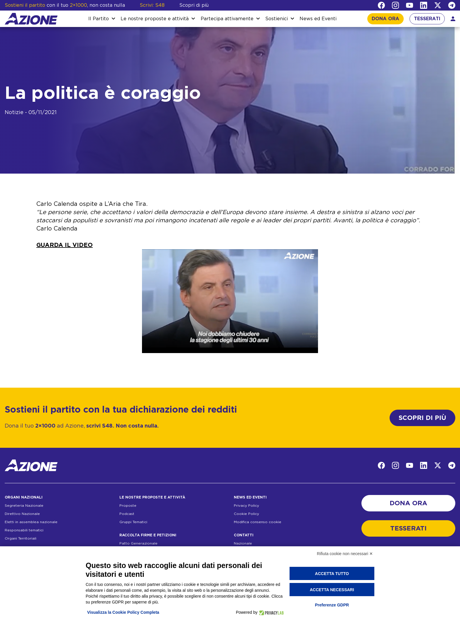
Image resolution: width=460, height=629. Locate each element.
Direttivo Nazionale (22, 514)
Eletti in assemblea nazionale (31, 522)
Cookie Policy (246, 514)
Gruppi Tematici (133, 522)
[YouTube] (409, 5)
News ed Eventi (318, 18)
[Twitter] (437, 5)
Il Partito (98, 18)
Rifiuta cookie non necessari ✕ (345, 553)
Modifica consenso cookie (257, 522)
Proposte (127, 505)
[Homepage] (31, 19)
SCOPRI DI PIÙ (422, 418)
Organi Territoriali (20, 538)
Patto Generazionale (138, 543)
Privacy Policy (246, 505)
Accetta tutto (332, 573)
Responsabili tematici (24, 530)
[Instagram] (395, 5)
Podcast (126, 514)
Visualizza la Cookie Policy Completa (123, 612)
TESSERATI (427, 18)
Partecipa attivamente (227, 18)
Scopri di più (194, 5)
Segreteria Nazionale (24, 505)
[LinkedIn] (423, 5)
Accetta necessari (332, 589)
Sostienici (276, 18)
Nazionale (243, 543)
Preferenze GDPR (332, 605)
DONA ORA (385, 18)
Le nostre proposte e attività (155, 18)
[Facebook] (381, 5)
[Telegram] (451, 5)
